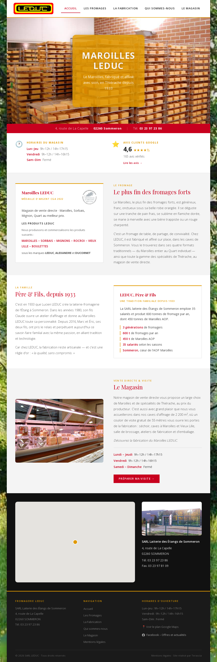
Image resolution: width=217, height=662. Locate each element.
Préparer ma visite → (136, 479)
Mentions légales (94, 642)
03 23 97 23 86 (157, 560)
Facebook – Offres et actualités (164, 635)
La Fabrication (125, 8)
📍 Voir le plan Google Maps (160, 627)
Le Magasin (191, 8)
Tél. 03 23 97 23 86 (27, 624)
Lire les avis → (133, 163)
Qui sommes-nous (160, 8)
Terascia (197, 655)
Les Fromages (95, 8)
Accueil (70, 8)
